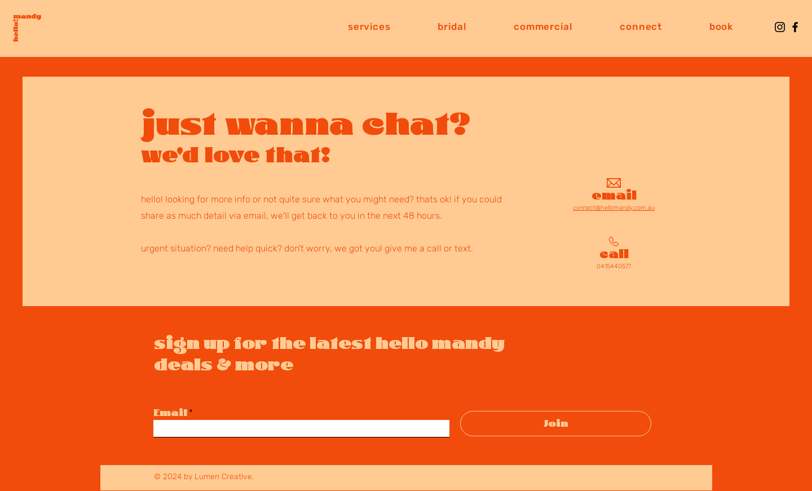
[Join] (555, 423)
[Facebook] (795, 27)
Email (170, 413)
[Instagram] (780, 27)
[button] (369, 26)
